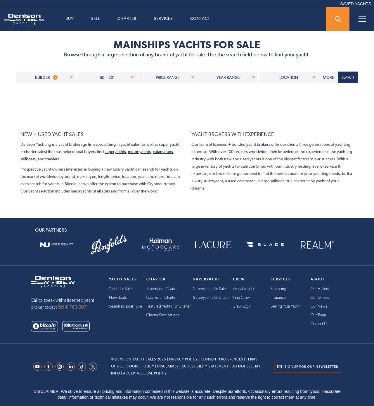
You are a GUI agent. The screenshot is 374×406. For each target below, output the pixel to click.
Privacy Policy (183, 359)
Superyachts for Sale (209, 289)
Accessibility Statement (205, 366)
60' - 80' (117, 77)
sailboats (28, 159)
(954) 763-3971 (73, 307)
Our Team (318, 315)
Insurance (278, 298)
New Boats (118, 298)
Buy (69, 18)
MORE (328, 77)
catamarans (163, 151)
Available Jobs (244, 289)
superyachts (115, 151)
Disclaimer (168, 366)
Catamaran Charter (161, 298)
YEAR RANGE (235, 77)
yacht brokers (258, 144)
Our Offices (320, 298)
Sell (95, 18)
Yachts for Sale (120, 289)
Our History (320, 289)
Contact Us (319, 324)
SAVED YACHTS (355, 3)
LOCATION (297, 77)
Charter (126, 18)
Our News (319, 306)
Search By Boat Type (125, 306)
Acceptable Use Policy (145, 373)
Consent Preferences (222, 359)
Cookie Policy (140, 366)
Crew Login (242, 306)
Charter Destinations (162, 315)
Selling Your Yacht (285, 306)
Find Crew (241, 298)
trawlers (52, 159)
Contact (200, 18)
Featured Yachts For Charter (168, 306)
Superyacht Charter (162, 289)
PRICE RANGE (175, 77)
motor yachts (139, 151)
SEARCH (348, 77)
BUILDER (54, 77)
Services (163, 18)
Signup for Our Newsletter (311, 367)
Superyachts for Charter (212, 298)
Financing (278, 289)
